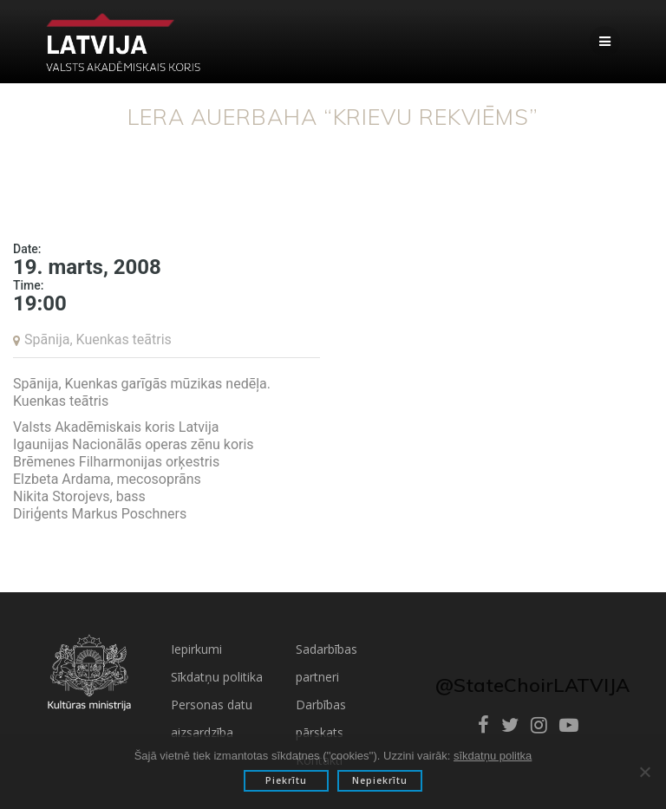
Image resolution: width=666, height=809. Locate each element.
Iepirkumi (196, 649)
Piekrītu (286, 780)
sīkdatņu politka (493, 755)
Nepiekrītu (380, 780)
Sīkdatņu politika (217, 677)
